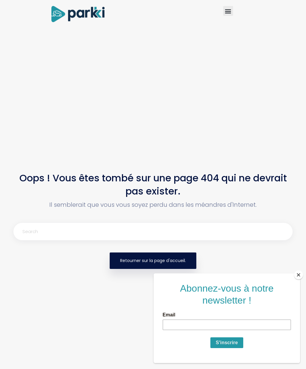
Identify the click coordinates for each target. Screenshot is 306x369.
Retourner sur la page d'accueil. (153, 261)
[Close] (298, 274)
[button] (228, 11)
